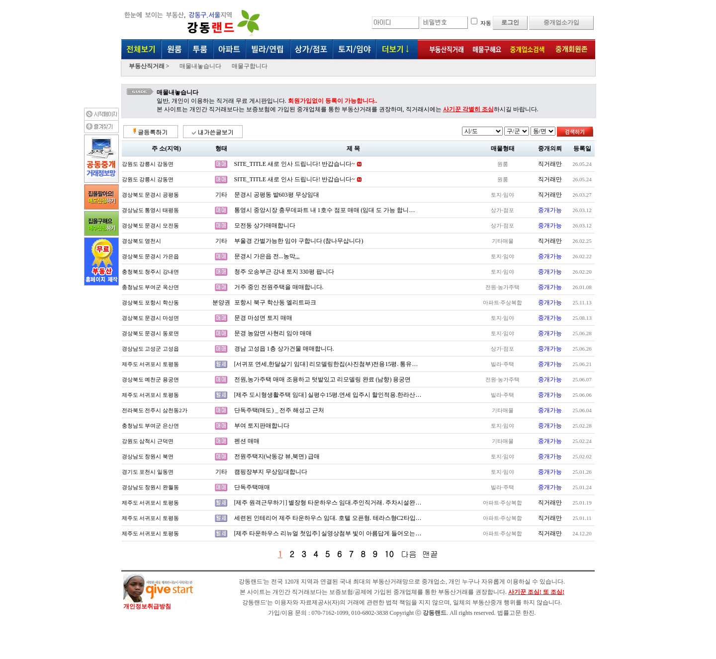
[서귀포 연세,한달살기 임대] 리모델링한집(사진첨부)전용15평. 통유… (326, 364)
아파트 (230, 50)
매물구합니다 (250, 66)
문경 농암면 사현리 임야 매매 (273, 333)
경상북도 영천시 (142, 241)
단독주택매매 (252, 487)
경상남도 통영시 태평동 (150, 210)
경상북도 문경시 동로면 (150, 333)
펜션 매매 (247, 441)
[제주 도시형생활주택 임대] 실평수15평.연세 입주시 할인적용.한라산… (328, 394)
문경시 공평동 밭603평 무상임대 (276, 194)
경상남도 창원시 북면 (148, 456)
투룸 (201, 50)
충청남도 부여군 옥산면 (150, 287)
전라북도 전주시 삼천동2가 (154, 410)
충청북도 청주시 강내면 (150, 272)
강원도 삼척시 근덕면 (148, 441)
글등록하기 (150, 132)
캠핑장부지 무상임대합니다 (270, 471)
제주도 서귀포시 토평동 (150, 364)
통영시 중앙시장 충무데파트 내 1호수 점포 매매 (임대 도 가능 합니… (324, 210)
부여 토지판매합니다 (261, 425)
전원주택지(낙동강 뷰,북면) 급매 (277, 456)
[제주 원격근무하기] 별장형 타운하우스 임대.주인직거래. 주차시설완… (328, 502)
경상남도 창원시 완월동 (150, 487)
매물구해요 (486, 50)
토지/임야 (353, 50)
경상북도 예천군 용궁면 (150, 379)
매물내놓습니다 (200, 66)
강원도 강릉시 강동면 (148, 164)
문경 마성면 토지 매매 (263, 317)
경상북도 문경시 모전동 (150, 225)
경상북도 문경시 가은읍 (150, 256)
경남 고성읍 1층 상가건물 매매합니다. (284, 348)
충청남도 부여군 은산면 (150, 426)
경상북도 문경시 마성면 (150, 318)
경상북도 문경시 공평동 (150, 195)
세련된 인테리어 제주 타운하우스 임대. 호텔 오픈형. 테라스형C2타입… (328, 517)
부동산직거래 (442, 50)
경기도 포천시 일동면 (148, 472)
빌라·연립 (268, 50)
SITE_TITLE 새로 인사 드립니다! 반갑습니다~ (294, 163)
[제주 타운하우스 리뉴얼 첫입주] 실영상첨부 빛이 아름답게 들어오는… (328, 533)
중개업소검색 (527, 50)
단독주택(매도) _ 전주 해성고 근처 (279, 410)
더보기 (396, 50)
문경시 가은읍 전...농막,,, (267, 256)
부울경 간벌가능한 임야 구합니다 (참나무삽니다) (298, 240)
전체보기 (141, 50)
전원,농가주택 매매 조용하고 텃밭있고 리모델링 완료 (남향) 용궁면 (322, 379)
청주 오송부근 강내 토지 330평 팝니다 (284, 271)
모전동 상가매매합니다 (264, 225)
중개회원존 (572, 50)
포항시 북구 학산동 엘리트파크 (275, 302)
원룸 (175, 50)
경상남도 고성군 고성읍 (150, 349)
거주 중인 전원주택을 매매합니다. (279, 287)
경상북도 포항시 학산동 (150, 302)
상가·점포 (312, 50)
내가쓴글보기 (213, 132)
